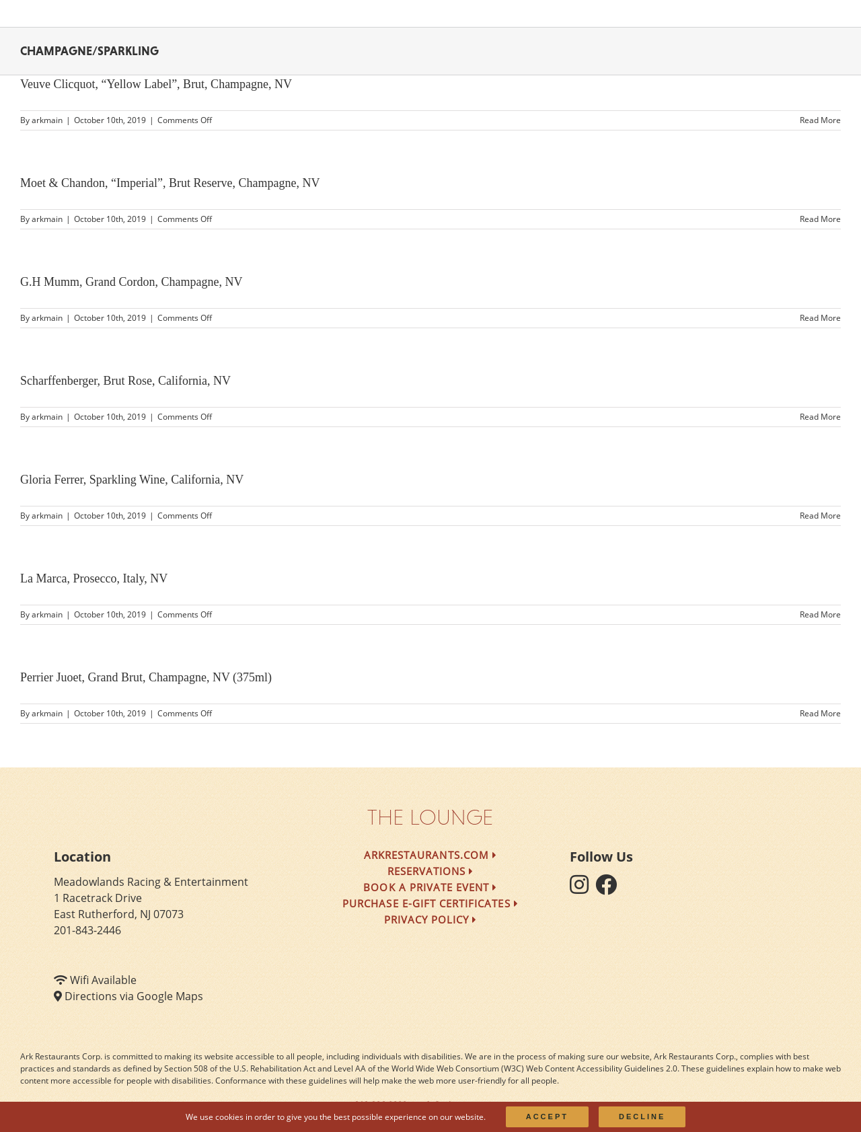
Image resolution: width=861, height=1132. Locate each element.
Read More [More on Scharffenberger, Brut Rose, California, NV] (820, 416)
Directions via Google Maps (134, 996)
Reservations (430, 871)
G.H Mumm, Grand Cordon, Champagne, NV (131, 282)
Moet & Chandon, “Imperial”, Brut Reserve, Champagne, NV (170, 183)
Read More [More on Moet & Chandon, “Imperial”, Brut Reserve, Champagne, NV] (820, 219)
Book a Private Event (430, 887)
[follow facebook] (609, 888)
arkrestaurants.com (430, 855)
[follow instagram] (582, 888)
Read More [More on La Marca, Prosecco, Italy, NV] (820, 614)
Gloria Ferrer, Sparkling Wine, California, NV (132, 479)
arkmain (47, 120)
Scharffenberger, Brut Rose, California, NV (125, 380)
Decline (642, 1116)
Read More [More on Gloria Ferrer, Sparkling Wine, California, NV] (820, 515)
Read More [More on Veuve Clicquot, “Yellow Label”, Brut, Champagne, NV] (820, 120)
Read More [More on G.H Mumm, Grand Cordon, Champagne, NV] (820, 318)
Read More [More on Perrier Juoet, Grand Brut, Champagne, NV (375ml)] (820, 713)
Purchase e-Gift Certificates (430, 903)
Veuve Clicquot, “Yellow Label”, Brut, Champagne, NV (156, 84)
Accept (547, 1116)
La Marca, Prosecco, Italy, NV (93, 578)
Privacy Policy (431, 919)
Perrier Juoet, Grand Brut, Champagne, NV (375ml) (146, 677)
